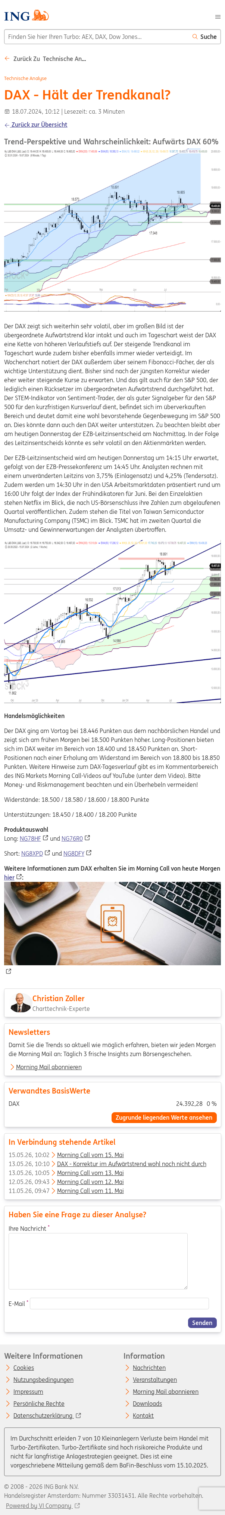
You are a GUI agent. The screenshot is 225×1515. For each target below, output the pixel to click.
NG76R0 (72, 838)
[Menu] (218, 16)
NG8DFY (73, 853)
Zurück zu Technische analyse (50, 58)
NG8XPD (32, 853)
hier (9, 877)
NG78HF (30, 838)
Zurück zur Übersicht (36, 124)
